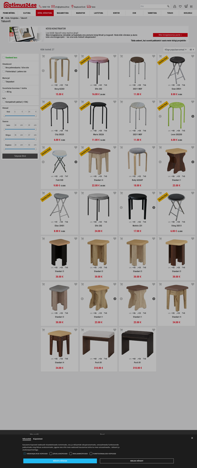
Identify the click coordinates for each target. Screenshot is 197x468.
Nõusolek (27, 439)
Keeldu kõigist (136, 461)
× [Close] (192, 438)
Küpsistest (38, 439)
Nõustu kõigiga (60, 461)
